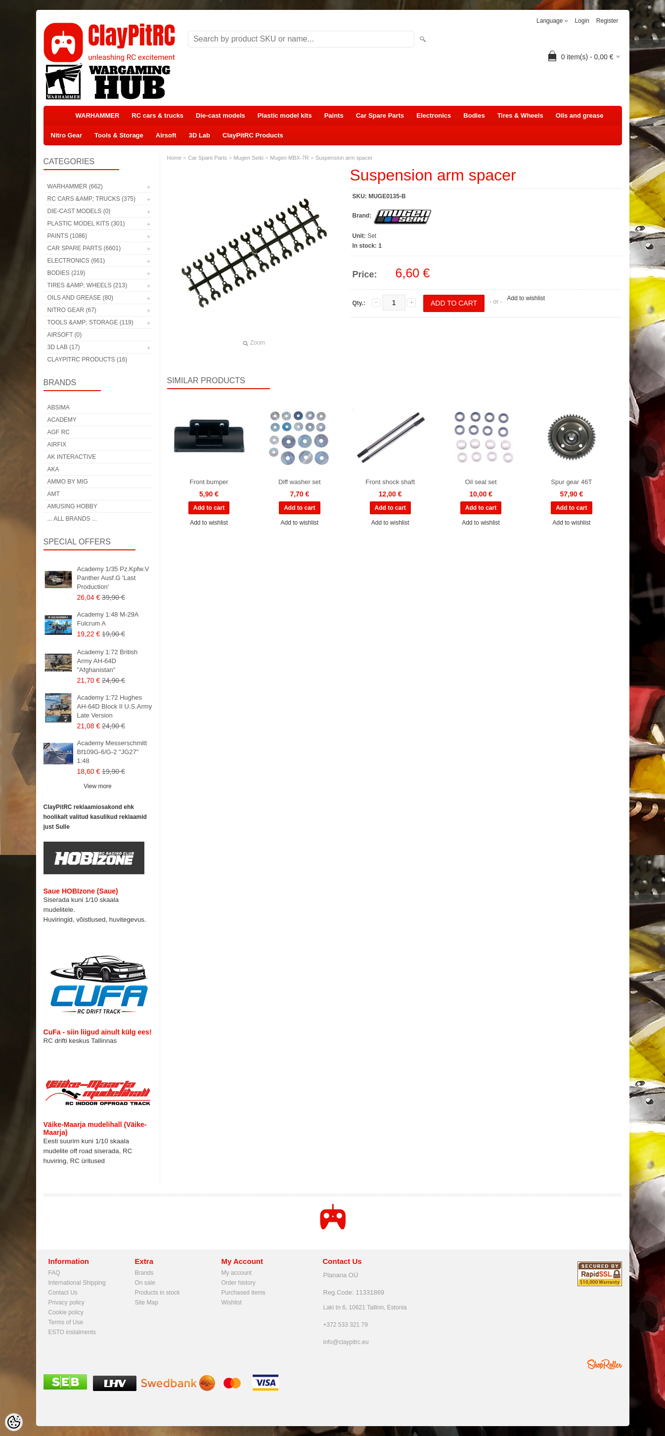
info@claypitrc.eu (346, 1342)
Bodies (474, 115)
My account (237, 1272)
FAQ (54, 1272)
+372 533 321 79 (345, 1324)
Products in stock (157, 1292)
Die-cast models (220, 115)
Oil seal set (480, 482)
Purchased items (244, 1292)
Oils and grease (580, 115)
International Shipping (77, 1282)
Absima (58, 407)
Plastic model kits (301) (86, 223)
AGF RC (58, 432)
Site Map (146, 1302)
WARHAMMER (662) (75, 186)
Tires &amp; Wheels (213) (87, 285)
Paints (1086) (67, 235)
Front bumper (208, 482)
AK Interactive (71, 456)
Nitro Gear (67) (71, 310)
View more (97, 786)
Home (174, 158)
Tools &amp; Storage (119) (90, 322)
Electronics (433, 115)
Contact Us (63, 1292)
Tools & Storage (118, 135)
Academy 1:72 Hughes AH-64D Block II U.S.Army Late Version (114, 706)
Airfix (57, 444)
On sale (145, 1282)
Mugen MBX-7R (289, 158)
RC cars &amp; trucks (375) (91, 198)
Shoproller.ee (604, 1364)
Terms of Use (66, 1322)
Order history (239, 1282)
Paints (334, 115)
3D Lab (199, 135)
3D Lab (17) (63, 347)
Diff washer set (299, 482)
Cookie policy (66, 1312)
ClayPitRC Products (252, 135)
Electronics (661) (76, 260)
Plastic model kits (285, 115)
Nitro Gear (67, 135)
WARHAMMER (98, 115)
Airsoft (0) (64, 334)
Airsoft (166, 135)
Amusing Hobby (72, 506)
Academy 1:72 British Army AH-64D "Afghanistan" (107, 660)
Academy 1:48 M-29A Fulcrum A (107, 619)
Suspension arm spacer (344, 158)
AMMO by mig (67, 481)
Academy (62, 419)
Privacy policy (66, 1302)
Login (582, 20)
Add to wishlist (526, 298)
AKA (53, 469)
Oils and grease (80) (80, 297)
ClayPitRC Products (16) (87, 359)
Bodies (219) (66, 272)
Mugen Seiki (248, 158)
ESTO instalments (72, 1332)
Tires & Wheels (520, 115)
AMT (53, 494)
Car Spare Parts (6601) (84, 248)
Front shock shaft (390, 482)
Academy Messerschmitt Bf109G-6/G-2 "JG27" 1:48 (112, 751)
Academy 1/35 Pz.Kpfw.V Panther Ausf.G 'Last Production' (113, 577)
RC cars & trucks (157, 115)
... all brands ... (72, 518)
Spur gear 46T (571, 482)
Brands (144, 1272)
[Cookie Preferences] (14, 1422)
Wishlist (232, 1302)
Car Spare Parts (380, 115)
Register (607, 20)
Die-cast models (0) (79, 211)
